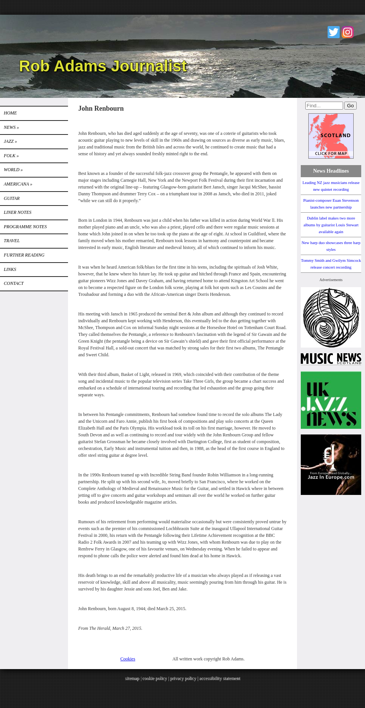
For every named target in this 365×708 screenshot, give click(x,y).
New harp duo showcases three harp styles (331, 246)
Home (10, 113)
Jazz (10, 141)
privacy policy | (184, 678)
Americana (18, 184)
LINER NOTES (17, 212)
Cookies (128, 659)
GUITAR (12, 198)
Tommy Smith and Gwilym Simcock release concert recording (331, 263)
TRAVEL (12, 240)
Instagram (348, 32)
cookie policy (154, 678)
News (11, 127)
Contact (13, 283)
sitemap (132, 678)
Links (10, 269)
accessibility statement (219, 678)
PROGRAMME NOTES (25, 226)
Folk (11, 155)
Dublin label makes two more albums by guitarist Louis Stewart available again (331, 225)
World (13, 169)
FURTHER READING (24, 255)
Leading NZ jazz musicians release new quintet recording (330, 186)
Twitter (334, 32)
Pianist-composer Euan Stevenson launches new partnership (331, 203)
